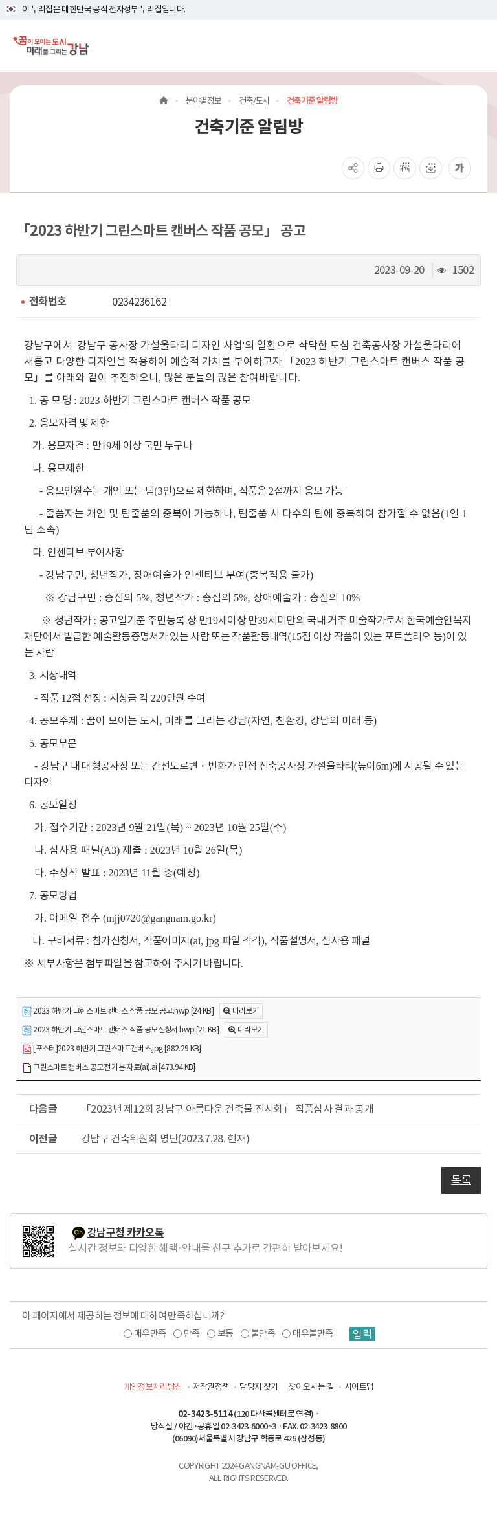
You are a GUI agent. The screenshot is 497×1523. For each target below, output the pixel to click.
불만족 (263, 1333)
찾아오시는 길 (310, 1386)
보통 (225, 1333)
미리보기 (245, 1011)
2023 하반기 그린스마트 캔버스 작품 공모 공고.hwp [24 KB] (118, 1011)
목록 (461, 1179)
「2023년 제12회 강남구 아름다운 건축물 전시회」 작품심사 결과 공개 (227, 1108)
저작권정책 (211, 1386)
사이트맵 (358, 1386)
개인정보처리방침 (153, 1386)
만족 (192, 1333)
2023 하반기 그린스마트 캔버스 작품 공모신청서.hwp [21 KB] (120, 1030)
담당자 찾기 (258, 1386)
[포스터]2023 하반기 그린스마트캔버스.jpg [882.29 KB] (111, 1048)
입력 (362, 1334)
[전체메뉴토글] (476, 45)
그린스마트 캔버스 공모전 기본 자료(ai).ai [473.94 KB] (108, 1067)
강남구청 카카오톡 (125, 1233)
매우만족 (150, 1333)
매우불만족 (313, 1333)
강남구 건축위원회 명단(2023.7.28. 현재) (165, 1138)
